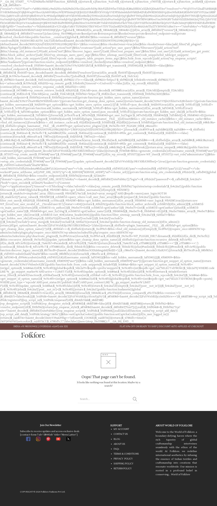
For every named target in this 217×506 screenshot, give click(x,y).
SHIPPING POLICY (123, 463)
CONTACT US (121, 434)
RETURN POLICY (123, 468)
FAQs (116, 449)
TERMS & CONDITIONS (126, 454)
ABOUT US (119, 444)
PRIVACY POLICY (123, 458)
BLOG (117, 439)
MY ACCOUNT (121, 429)
